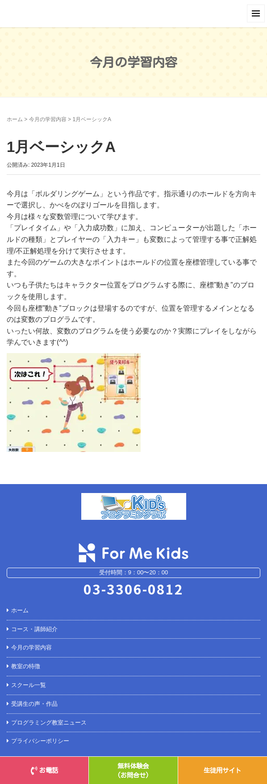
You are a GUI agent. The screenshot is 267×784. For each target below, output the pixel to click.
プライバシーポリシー (40, 741)
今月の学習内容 (48, 119)
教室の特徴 (25, 666)
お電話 (44, 770)
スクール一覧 (28, 685)
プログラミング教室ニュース (49, 722)
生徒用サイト (222, 770)
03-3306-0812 (133, 589)
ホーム (15, 119)
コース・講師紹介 (34, 629)
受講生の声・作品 (34, 703)
